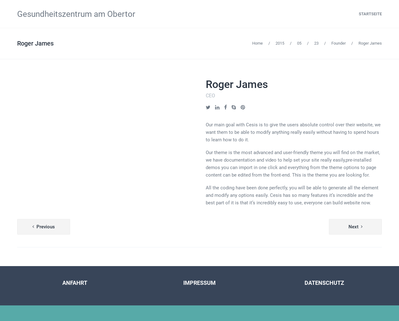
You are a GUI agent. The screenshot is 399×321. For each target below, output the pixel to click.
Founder (338, 43)
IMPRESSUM (199, 283)
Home (257, 43)
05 (299, 43)
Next (353, 227)
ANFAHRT (74, 283)
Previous (45, 227)
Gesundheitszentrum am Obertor (76, 14)
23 (316, 43)
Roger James (35, 43)
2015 (280, 43)
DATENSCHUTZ (324, 283)
